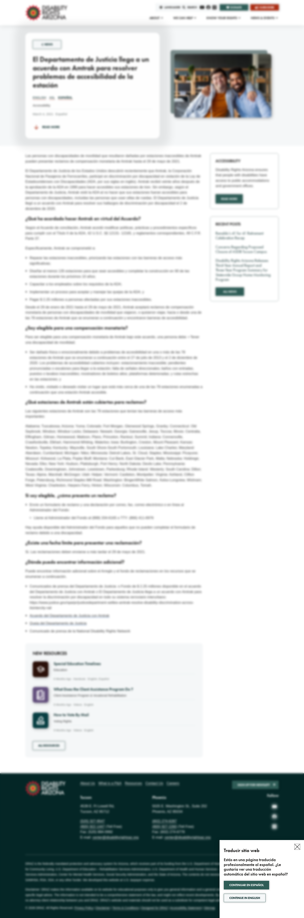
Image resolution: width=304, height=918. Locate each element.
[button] (297, 846)
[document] (152, 459)
